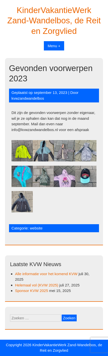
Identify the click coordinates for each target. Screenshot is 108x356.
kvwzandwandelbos (28, 98)
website (36, 228)
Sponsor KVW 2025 (31, 290)
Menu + (54, 46)
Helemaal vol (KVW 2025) (36, 285)
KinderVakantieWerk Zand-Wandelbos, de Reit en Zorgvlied (54, 21)
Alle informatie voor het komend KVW (46, 274)
